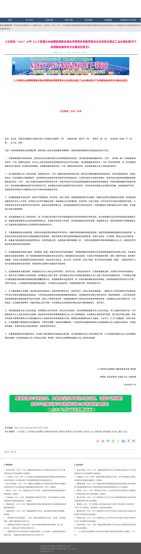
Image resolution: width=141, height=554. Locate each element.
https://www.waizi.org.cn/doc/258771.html (31, 428)
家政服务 (107, 432)
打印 (7, 452)
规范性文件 (37, 25)
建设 (120, 432)
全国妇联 (98, 432)
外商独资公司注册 (128, 20)
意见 (125, 432)
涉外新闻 (88, 20)
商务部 (62, 432)
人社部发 (21, 432)
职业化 (115, 432)
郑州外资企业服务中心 (22, 25)
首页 (10, 20)
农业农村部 (77, 432)
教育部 (69, 432)
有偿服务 (108, 20)
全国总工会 (88, 432)
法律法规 (49, 20)
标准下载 (69, 20)
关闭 (13, 452)
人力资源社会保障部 (34, 432)
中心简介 (29, 20)
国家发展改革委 (51, 432)
